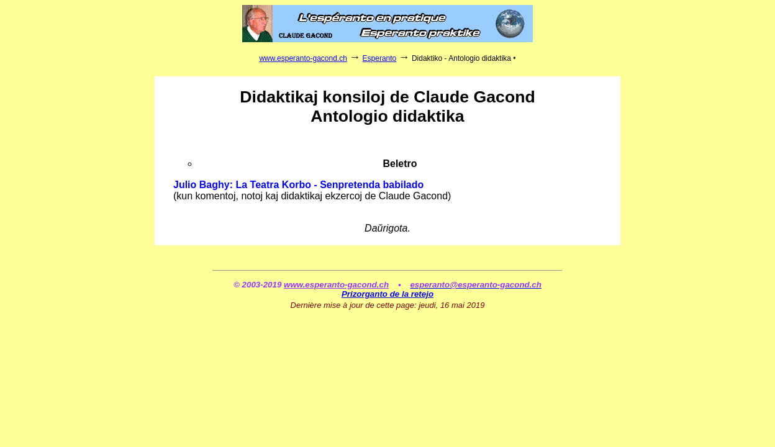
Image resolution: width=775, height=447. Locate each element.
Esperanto (380, 58)
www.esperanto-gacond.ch (303, 58)
